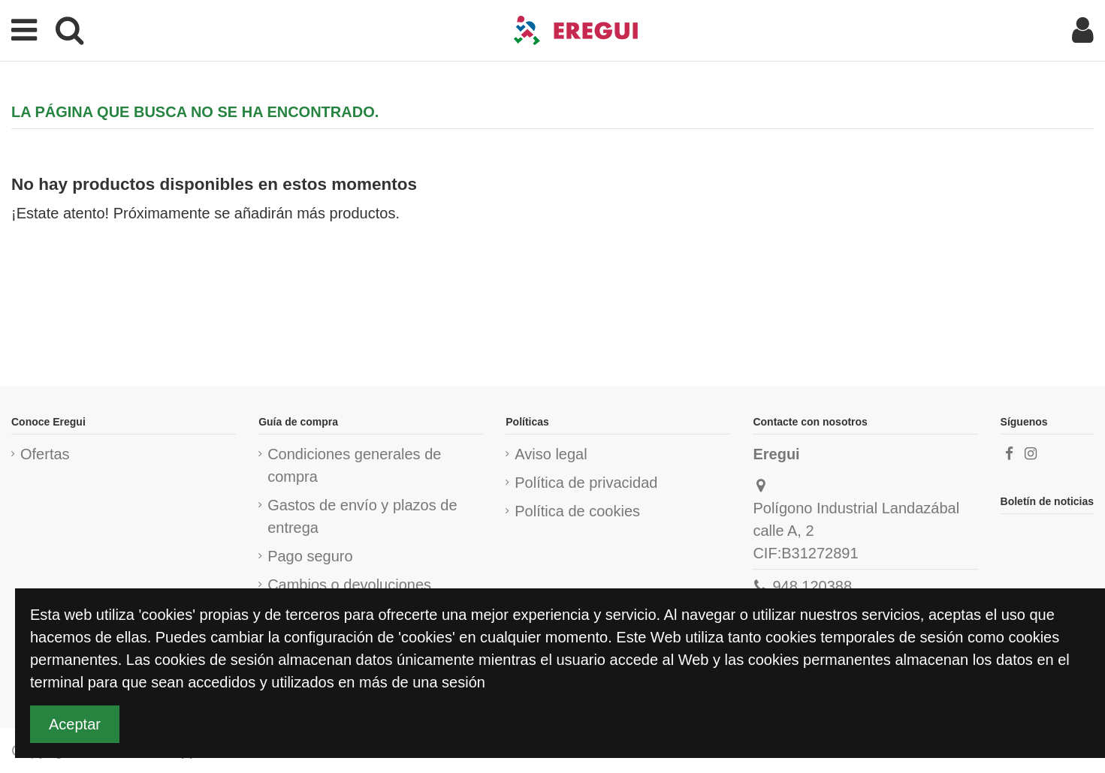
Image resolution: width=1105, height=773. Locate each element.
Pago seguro (309, 556)
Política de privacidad (586, 482)
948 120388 (812, 586)
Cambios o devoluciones (349, 584)
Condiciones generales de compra (354, 465)
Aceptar (75, 724)
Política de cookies (577, 511)
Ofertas (45, 454)
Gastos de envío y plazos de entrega (362, 516)
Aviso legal (551, 454)
